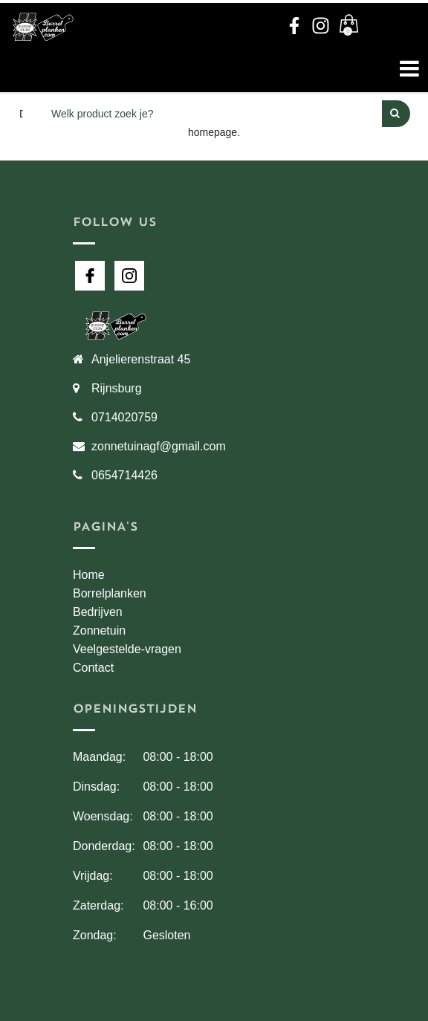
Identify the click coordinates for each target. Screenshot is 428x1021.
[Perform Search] (396, 113)
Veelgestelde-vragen (127, 649)
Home (89, 574)
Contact (93, 667)
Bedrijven (98, 612)
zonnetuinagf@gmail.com (158, 446)
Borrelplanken (109, 593)
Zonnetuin (99, 630)
